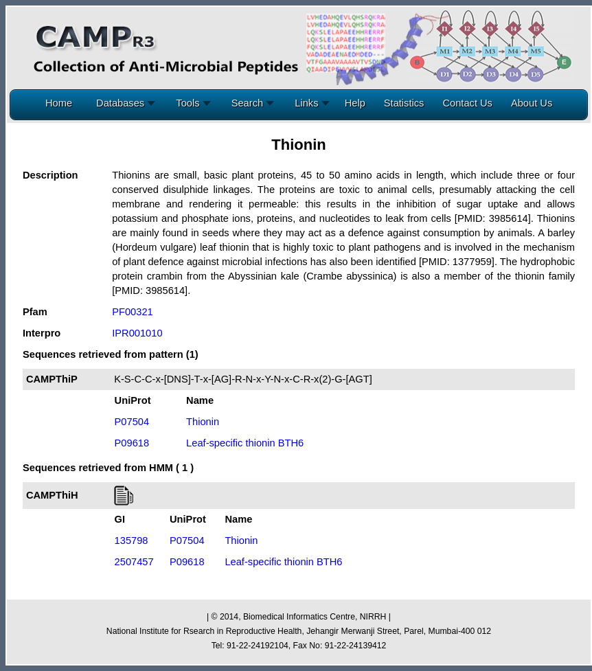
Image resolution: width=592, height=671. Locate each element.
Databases (123, 103)
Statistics (404, 103)
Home (58, 103)
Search (250, 103)
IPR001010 (137, 333)
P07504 (132, 421)
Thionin (202, 421)
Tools (190, 103)
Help (355, 103)
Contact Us (467, 103)
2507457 (134, 561)
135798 (131, 540)
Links (309, 103)
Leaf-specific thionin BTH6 (245, 442)
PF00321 (132, 311)
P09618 (132, 442)
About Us (531, 103)
